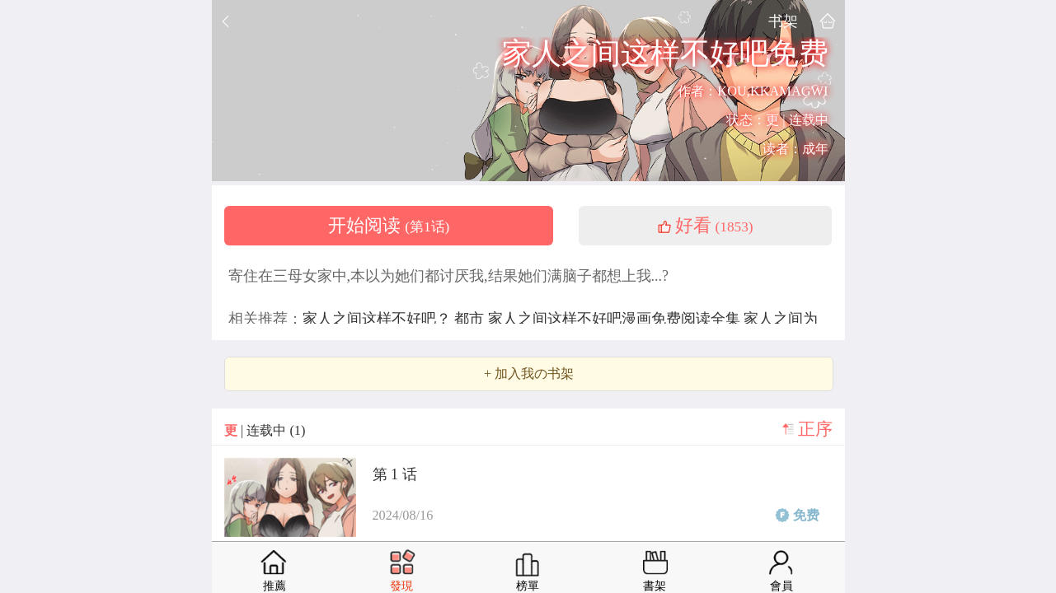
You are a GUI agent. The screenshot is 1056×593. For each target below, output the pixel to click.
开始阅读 (389, 226)
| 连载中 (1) (265, 430)
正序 (815, 429)
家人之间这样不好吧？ (379, 319)
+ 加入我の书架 (529, 374)
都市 (471, 319)
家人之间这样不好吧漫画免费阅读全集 (616, 319)
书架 (783, 21)
